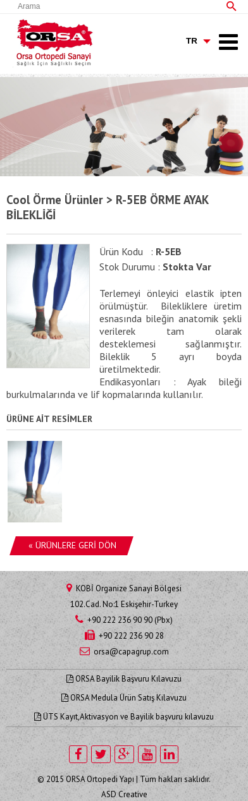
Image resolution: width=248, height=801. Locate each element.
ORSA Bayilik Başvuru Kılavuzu (124, 678)
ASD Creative (124, 794)
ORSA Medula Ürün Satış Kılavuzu (124, 697)
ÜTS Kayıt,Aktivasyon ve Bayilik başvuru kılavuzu (124, 716)
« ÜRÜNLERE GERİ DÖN (72, 545)
